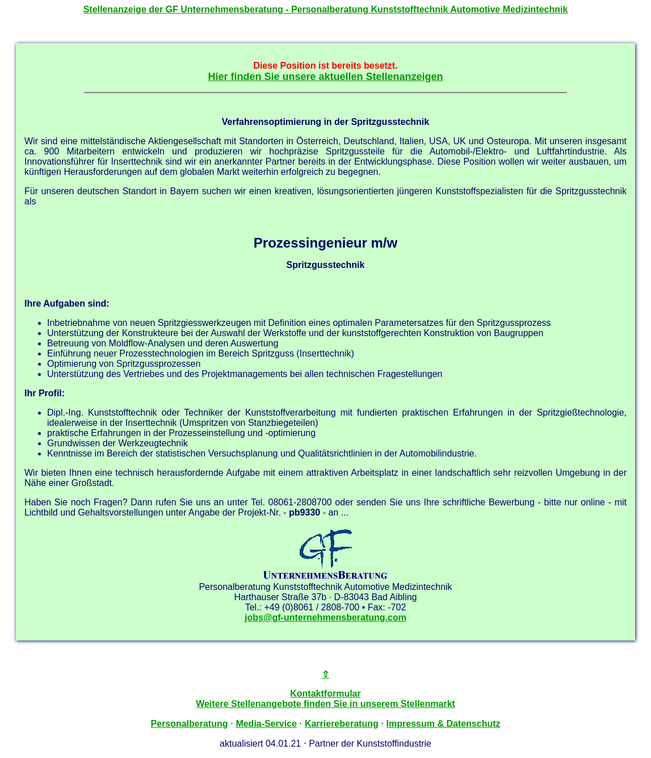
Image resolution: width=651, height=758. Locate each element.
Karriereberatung (342, 723)
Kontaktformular (325, 693)
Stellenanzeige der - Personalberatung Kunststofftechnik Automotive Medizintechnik (325, 9)
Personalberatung (189, 723)
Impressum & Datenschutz (444, 723)
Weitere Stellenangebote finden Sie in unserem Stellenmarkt (325, 704)
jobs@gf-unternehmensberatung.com (325, 617)
